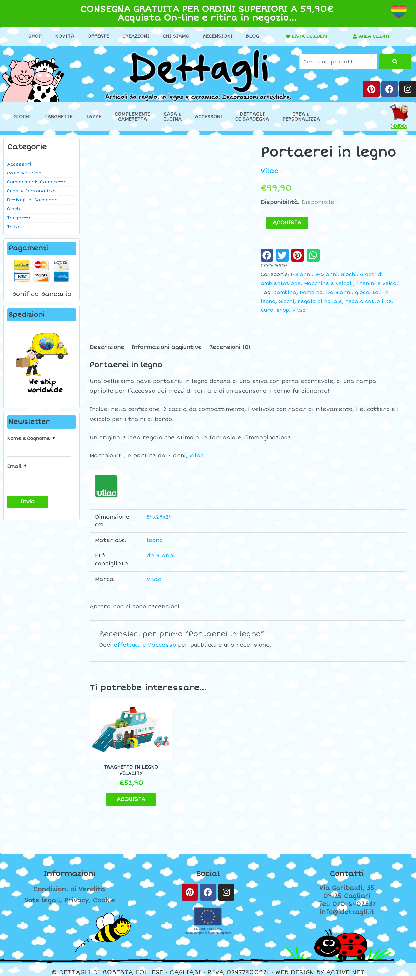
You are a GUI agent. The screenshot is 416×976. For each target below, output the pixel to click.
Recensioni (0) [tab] (229, 347)
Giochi (22, 117)
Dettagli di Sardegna (32, 200)
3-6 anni (326, 274)
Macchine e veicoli (328, 283)
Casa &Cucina (172, 116)
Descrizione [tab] (107, 347)
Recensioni (215, 36)
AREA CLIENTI (374, 36)
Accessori (208, 117)
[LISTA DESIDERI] (284, 36)
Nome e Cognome (31, 438)
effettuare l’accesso (145, 645)
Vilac (270, 171)
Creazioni (133, 36)
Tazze (93, 117)
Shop (32, 36)
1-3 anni (301, 274)
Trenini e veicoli (378, 283)
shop (283, 310)
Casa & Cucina (24, 173)
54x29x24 (159, 517)
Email (16, 466)
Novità (62, 36)
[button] (267, 255)
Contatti (347, 867)
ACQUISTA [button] (127, 793)
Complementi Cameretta (37, 182)
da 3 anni (161, 555)
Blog (250, 36)
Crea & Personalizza (31, 191)
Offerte (96, 36)
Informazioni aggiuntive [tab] (166, 347)
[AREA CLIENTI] (352, 36)
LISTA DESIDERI (308, 36)
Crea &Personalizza (301, 116)
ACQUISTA (287, 222)
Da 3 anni (339, 292)
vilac (298, 310)
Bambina (284, 292)
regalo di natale (320, 301)
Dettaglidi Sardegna (252, 116)
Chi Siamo (173, 36)
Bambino (311, 292)
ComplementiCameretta (132, 116)
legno (155, 540)
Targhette (58, 117)
